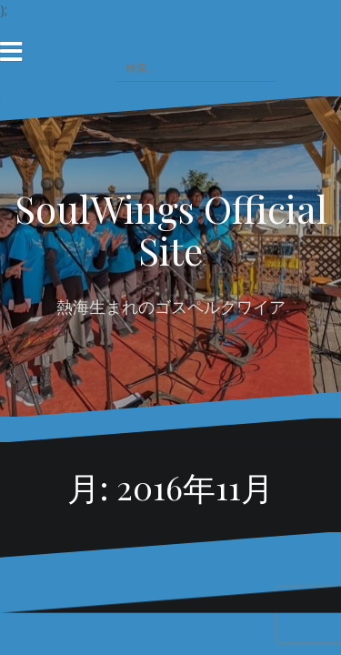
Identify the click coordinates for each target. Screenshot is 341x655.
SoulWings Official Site (171, 229)
